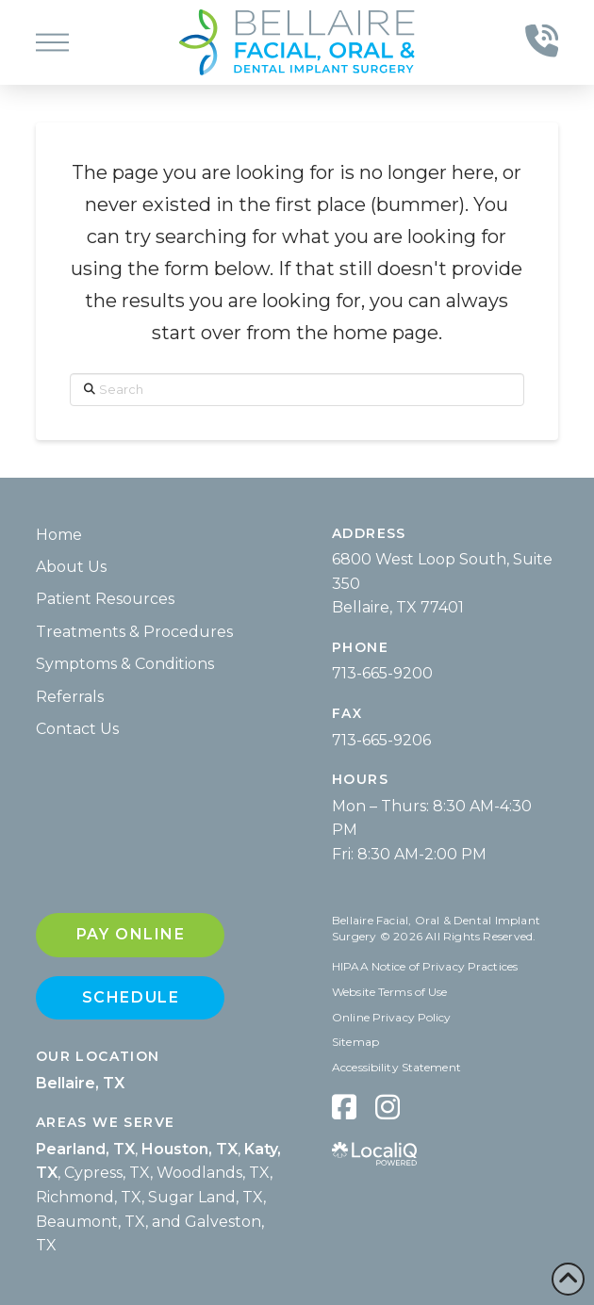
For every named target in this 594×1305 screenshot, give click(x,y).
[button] (52, 42)
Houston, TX (189, 1149)
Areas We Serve (105, 1122)
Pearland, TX (85, 1149)
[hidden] (344, 1106)
